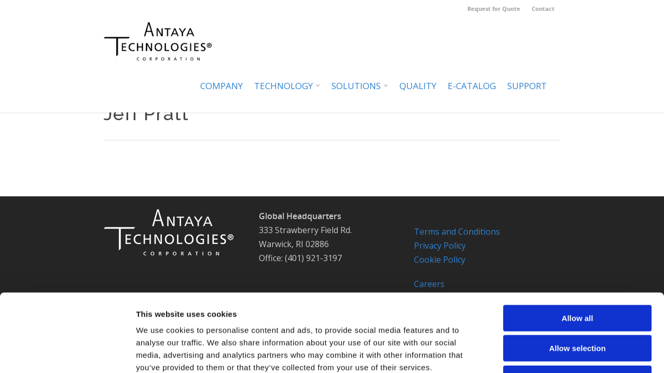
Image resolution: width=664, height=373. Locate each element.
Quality (417, 86)
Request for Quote (493, 8)
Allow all (577, 246)
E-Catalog (472, 86)
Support (527, 86)
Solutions (360, 86)
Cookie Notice (546, 352)
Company (221, 86)
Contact (543, 8)
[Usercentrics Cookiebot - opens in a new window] (67, 353)
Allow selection (577, 276)
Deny (577, 307)
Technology (287, 86)
